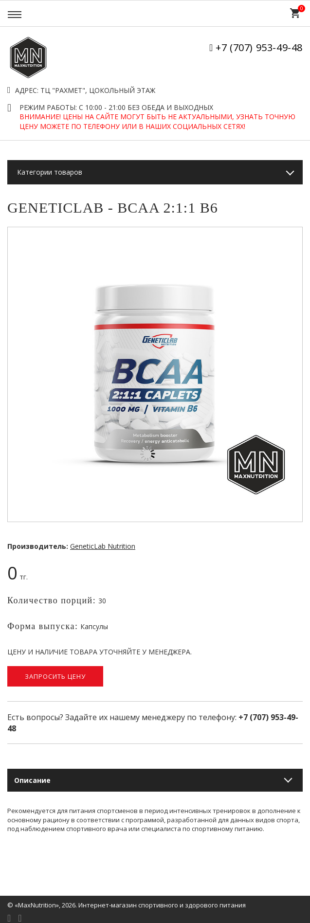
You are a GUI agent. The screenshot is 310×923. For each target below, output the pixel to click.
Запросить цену (55, 676)
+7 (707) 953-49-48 (259, 47)
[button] (293, 236)
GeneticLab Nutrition (102, 546)
